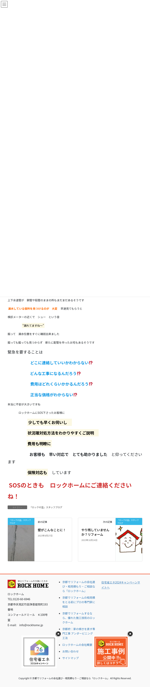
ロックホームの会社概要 (77, 645)
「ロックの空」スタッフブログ (45, 507)
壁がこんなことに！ (52, 529)
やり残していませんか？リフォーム (95, 531)
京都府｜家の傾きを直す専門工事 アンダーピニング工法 (78, 633)
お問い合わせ (70, 651)
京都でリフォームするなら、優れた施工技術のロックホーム (78, 617)
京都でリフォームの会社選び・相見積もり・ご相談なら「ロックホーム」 (78, 586)
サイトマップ (70, 658)
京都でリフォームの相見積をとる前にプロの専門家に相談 (78, 602)
